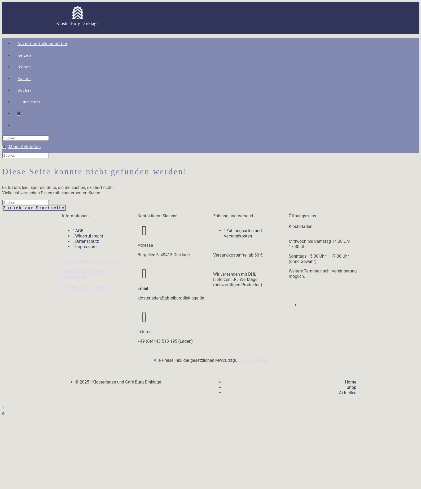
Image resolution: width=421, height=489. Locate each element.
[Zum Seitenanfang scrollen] (3, 407)
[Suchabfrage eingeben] (25, 138)
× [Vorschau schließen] (3, 412)
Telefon (145, 331)
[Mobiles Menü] (23, 147)
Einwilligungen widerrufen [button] (86, 287)
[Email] (144, 273)
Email (143, 288)
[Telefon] (144, 317)
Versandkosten (252, 360)
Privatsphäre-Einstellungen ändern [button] (94, 261)
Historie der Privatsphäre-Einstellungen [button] (86, 275)
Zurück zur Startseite (34, 207)
